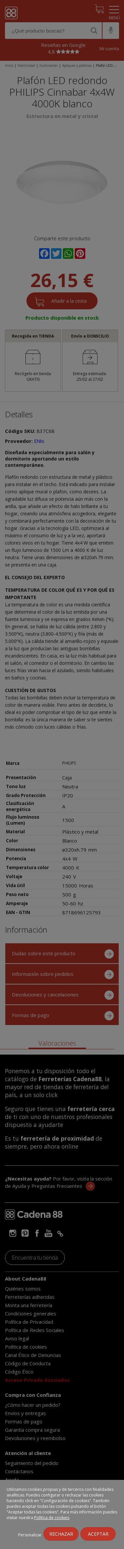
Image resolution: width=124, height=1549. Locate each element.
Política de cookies (51, 1517)
